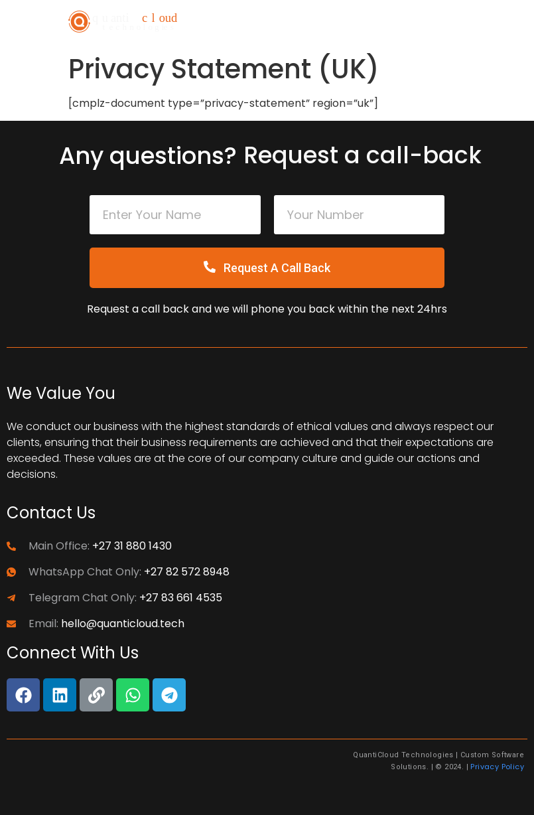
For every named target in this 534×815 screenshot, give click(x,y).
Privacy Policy (497, 766)
